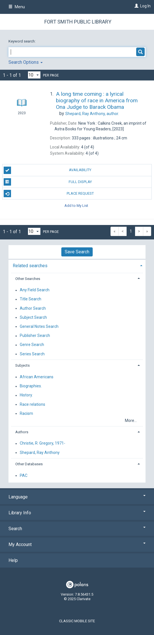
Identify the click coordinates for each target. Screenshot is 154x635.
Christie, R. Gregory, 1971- (42, 443)
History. (26, 395)
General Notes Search (39, 326)
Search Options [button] (25, 62)
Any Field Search (34, 290)
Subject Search (33, 317)
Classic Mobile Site (77, 621)
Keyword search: (22, 41)
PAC (23, 475)
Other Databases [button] (29, 464)
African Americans (36, 377)
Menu (16, 7)
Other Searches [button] (27, 279)
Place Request (49, 193)
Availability (48, 170)
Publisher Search (35, 336)
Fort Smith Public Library (77, 22)
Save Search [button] (77, 251)
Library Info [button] (77, 512)
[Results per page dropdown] (34, 74)
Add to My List (76, 205)
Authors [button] (21, 432)
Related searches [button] (30, 265)
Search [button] (77, 528)
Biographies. (31, 386)
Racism (26, 413)
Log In (145, 6)
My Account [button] (77, 544)
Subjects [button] (22, 365)
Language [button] (77, 497)
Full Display (48, 182)
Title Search (30, 299)
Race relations (32, 404)
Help (13, 560)
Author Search (33, 308)
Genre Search (32, 345)
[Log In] (135, 6)
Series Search (32, 354)
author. (92, 113)
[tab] (77, 265)
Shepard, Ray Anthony (40, 452)
